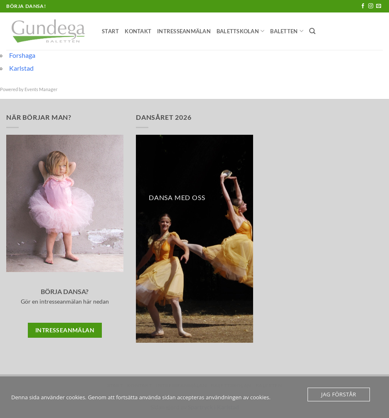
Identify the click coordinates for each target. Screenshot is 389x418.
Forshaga (22, 55)
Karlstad (21, 68)
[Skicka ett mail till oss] (378, 6)
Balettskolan (241, 31)
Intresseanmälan (184, 31)
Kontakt (138, 31)
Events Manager (41, 89)
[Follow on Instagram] (370, 6)
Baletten (286, 31)
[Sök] (312, 31)
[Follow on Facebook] (362, 6)
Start (110, 31)
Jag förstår (338, 394)
